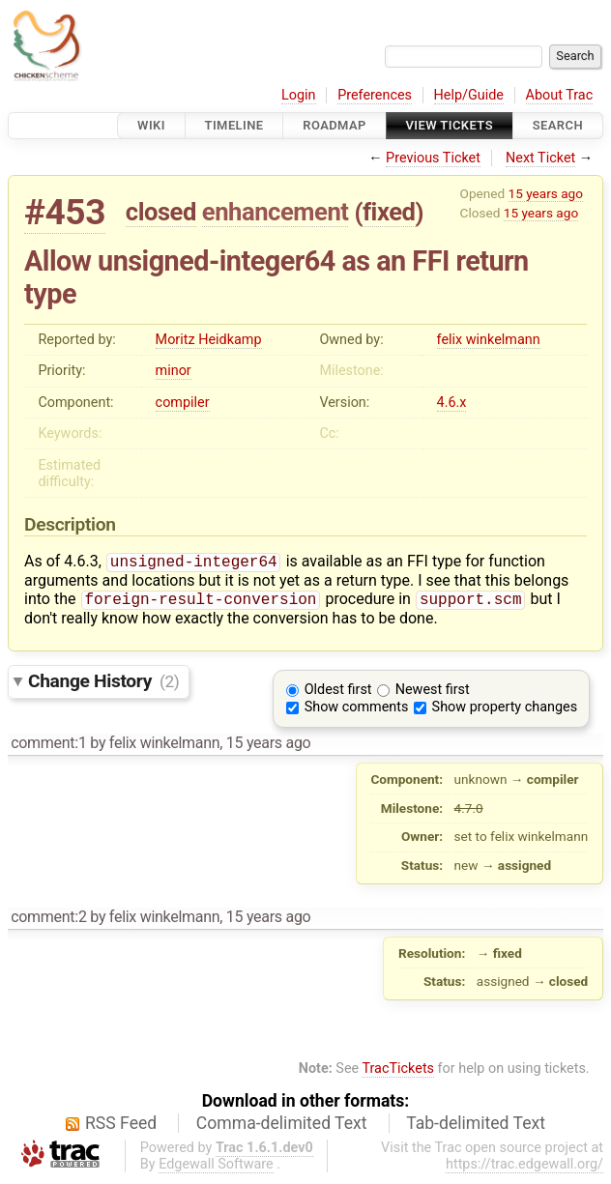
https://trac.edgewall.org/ (524, 1168)
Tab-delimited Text (475, 1127)
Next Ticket (540, 158)
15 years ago (546, 193)
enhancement (275, 211)
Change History (103, 685)
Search (558, 125)
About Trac (560, 95)
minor (173, 370)
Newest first (432, 693)
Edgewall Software (216, 1168)
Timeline (234, 125)
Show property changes (504, 711)
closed (161, 211)
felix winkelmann (488, 340)
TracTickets (398, 1072)
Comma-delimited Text (281, 1127)
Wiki (151, 125)
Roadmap (334, 125)
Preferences (374, 95)
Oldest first (338, 693)
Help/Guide (469, 95)
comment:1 (48, 746)
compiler (183, 402)
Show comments (357, 711)
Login (298, 95)
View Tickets (449, 125)
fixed (389, 211)
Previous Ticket (433, 158)
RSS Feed (121, 1127)
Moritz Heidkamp (209, 340)
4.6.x (452, 402)
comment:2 (48, 920)
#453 (64, 212)
